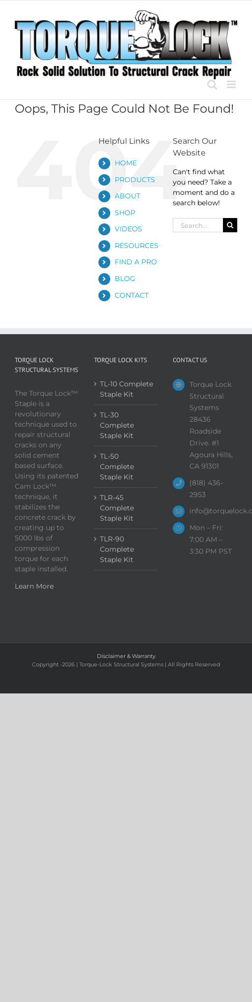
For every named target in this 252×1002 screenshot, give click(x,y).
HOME (126, 162)
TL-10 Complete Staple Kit (126, 389)
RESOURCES (136, 245)
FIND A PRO (136, 261)
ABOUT (127, 195)
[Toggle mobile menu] (232, 84)
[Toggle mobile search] (212, 84)
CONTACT (132, 295)
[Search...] (198, 225)
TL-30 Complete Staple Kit (117, 425)
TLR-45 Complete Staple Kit (117, 508)
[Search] (230, 225)
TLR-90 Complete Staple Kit (117, 549)
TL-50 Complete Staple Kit (117, 466)
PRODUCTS (135, 179)
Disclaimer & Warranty (126, 656)
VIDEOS (128, 228)
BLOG (125, 278)
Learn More (34, 586)
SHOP (125, 212)
